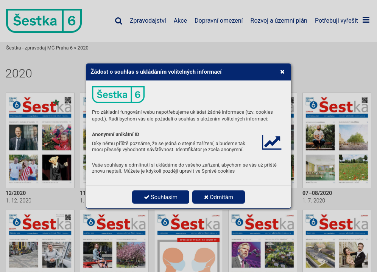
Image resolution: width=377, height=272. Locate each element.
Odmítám (219, 197)
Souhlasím (161, 197)
